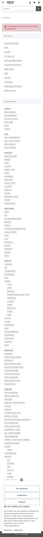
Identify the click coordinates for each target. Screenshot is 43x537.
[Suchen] (38, 8)
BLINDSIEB (8, 353)
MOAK (6, 173)
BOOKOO (10, 463)
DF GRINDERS (9, 274)
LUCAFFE (7, 166)
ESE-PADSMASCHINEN (12, 218)
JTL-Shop (25, 534)
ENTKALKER (8, 360)
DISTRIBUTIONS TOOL (12, 413)
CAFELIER (7, 409)
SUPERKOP (8, 249)
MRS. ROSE (8, 179)
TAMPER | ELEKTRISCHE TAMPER (16, 440)
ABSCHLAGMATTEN (11, 396)
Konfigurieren (22, 495)
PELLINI (7, 193)
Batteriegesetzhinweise (13, 86)
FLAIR (6, 235)
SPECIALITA (11, 308)
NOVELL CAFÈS (9, 183)
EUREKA (7, 225)
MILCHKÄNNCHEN (11, 423)
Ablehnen (22, 502)
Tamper (7, 129)
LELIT (6, 239)
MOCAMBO (8, 176)
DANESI (7, 159)
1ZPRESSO (8, 264)
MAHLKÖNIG (9, 338)
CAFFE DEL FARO (10, 156)
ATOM (9, 284)
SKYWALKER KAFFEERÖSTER (15, 229)
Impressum (8, 530)
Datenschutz (18, 530)
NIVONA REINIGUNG (12, 374)
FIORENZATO (9, 325)
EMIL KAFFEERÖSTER (12, 137)
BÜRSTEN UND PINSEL (12, 357)
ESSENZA (7, 222)
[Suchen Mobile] (19, 8)
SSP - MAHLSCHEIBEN (12, 433)
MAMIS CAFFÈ (9, 169)
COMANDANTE (10, 271)
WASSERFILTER (10, 384)
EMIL (6, 278)
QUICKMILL (8, 242)
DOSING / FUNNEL (11, 416)
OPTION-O (8, 342)
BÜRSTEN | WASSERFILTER (14, 402)
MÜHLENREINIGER (11, 370)
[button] (30, 2)
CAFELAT (7, 406)
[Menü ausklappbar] (3, 1)
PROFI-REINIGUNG (11, 377)
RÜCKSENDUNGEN (11, 43)
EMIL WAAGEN (9, 144)
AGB (6, 73)
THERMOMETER (10, 453)
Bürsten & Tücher (11, 119)
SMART (9, 304)
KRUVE (9, 450)
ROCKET (7, 245)
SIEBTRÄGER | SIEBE (12, 429)
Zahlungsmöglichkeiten (13, 60)
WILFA (6, 255)
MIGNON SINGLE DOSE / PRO (18, 294)
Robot (6, 125)
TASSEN (7, 446)
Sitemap (7, 77)
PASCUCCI (8, 190)
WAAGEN (7, 456)
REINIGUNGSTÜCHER (12, 380)
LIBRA (9, 288)
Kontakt (7, 52)
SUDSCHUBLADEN (11, 436)
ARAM (6, 212)
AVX (5, 215)
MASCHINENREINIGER (12, 364)
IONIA (6, 163)
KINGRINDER (9, 335)
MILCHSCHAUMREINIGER (13, 367)
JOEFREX (10, 477)
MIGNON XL (11, 298)
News (6, 47)
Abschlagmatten (10, 115)
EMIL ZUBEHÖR (10, 147)
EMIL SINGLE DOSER (12, 141)
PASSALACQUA (9, 203)
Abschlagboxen (10, 112)
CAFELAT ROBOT (10, 232)
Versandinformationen (13, 65)
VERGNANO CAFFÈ (11, 196)
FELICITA (7, 318)
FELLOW (7, 321)
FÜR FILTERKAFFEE (11, 331)
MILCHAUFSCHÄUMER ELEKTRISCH (17, 419)
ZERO (9, 315)
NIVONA (7, 252)
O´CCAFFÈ (8, 186)
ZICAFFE (7, 200)
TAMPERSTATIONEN (12, 443)
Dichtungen (8, 122)
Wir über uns (9, 56)
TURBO (9, 311)
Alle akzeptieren (22, 489)
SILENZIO (10, 301)
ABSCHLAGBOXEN (11, 392)
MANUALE (11, 291)
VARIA (6, 345)
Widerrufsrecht (10, 90)
